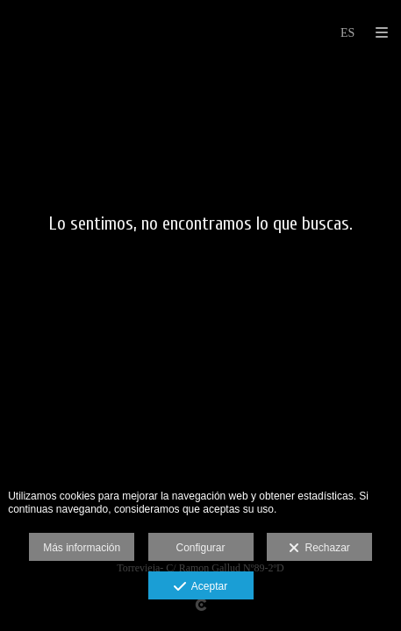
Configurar (200, 548)
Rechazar (319, 549)
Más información (81, 548)
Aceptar (200, 587)
